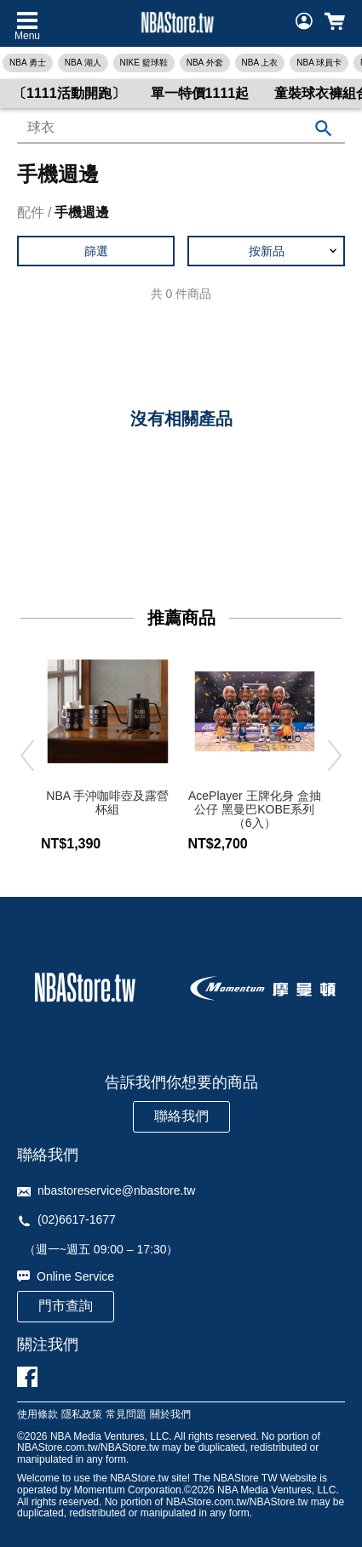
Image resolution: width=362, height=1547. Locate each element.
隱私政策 (81, 1414)
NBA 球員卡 (319, 62)
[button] (266, 251)
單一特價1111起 (200, 93)
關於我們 (170, 1414)
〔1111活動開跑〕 (69, 93)
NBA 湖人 (83, 62)
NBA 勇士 (27, 62)
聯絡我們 (181, 1116)
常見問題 (126, 1414)
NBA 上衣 (260, 62)
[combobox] (181, 128)
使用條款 (37, 1414)
